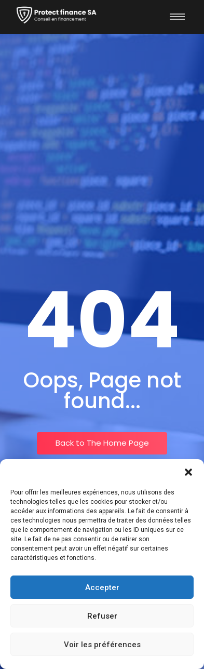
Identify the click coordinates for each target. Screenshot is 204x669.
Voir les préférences (102, 644)
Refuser (102, 616)
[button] (188, 472)
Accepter (102, 587)
